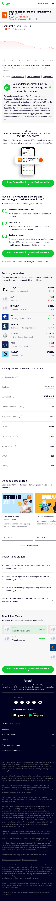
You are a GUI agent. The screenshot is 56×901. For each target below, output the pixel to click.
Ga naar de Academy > (29, 545)
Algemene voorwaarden (29, 860)
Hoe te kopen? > (33, 76)
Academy (44, 261)
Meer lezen (8, 537)
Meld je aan (43, 3)
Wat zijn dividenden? (45, 516)
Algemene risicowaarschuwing (11, 860)
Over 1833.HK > (18, 76)
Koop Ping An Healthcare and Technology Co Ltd (28, 183)
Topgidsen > (48, 76)
